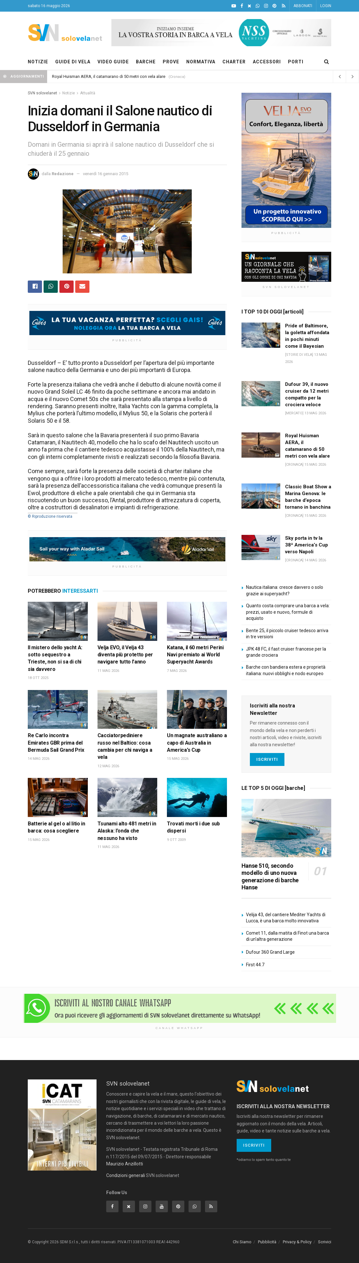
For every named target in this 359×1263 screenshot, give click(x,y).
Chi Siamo (242, 1241)
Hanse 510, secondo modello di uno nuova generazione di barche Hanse (270, 876)
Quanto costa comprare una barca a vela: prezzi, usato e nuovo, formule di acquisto (288, 612)
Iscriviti (267, 759)
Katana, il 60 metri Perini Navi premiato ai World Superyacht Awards (195, 654)
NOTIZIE (38, 61)
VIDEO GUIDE (113, 61)
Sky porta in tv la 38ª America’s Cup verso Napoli (306, 545)
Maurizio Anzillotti (124, 1163)
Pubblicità (267, 1241)
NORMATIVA (200, 61)
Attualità (87, 93)
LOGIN (325, 6)
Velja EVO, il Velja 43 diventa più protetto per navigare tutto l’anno (125, 654)
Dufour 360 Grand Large (270, 952)
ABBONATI (302, 6)
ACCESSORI (267, 61)
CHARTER (234, 61)
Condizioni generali (125, 1175)
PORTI (295, 61)
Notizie (68, 93)
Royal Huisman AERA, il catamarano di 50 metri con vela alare (108, 76)
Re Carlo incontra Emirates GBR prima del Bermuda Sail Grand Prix (56, 742)
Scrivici (324, 1241)
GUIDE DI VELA (72, 61)
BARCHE (146, 61)
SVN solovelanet (42, 93)
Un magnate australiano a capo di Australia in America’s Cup (197, 742)
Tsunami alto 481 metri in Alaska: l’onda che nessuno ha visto (126, 831)
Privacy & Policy (297, 1241)
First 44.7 (255, 964)
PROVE (171, 61)
